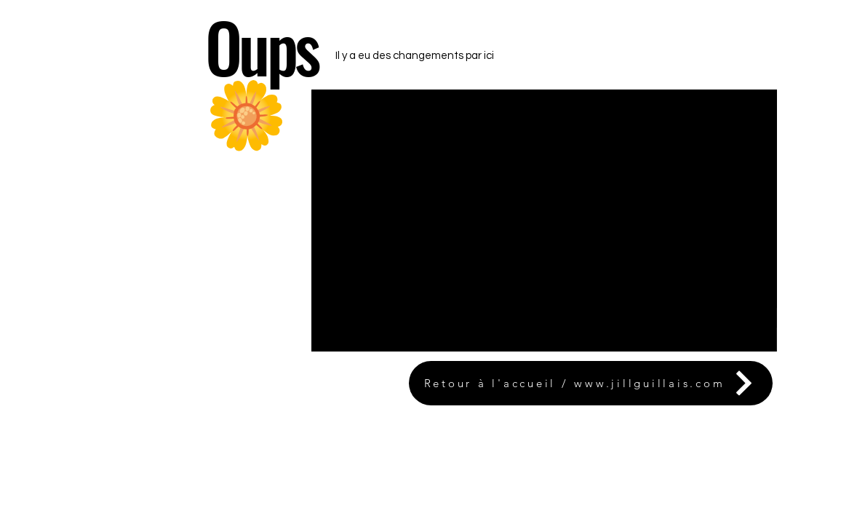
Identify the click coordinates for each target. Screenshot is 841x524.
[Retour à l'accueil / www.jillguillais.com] (591, 383)
